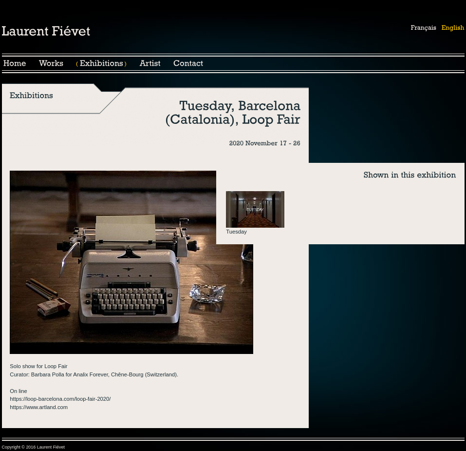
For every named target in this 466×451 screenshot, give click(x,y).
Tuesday (236, 232)
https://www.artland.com (39, 407)
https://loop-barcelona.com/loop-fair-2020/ (60, 399)
